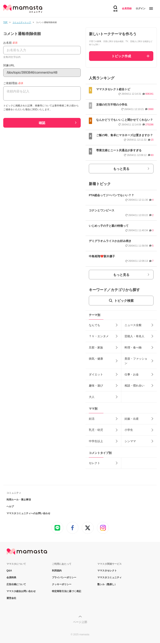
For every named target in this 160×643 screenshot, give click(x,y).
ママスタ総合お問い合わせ (21, 591)
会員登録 (127, 8)
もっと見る (121, 169)
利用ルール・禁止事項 (18, 499)
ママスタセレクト (107, 570)
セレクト (94, 463)
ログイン (140, 8)
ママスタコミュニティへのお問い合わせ (28, 513)
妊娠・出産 (132, 418)
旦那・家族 (96, 347)
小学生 (129, 429)
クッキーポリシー (61, 584)
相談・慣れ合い (134, 385)
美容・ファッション (136, 361)
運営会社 (11, 598)
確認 (42, 123)
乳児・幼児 (96, 429)
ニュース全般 (133, 325)
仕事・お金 (132, 374)
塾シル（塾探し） (107, 584)
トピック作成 (121, 56)
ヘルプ (10, 506)
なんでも (94, 325)
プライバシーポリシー (64, 577)
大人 (91, 396)
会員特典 (11, 577)
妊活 (91, 418)
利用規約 (57, 570)
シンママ (130, 441)
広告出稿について (16, 584)
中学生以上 (96, 441)
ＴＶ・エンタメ (99, 336)
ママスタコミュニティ (109, 577)
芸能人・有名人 (134, 336)
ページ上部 (80, 622)
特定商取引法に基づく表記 (66, 591)
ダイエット (96, 374)
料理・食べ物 (133, 347)
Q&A (9, 570)
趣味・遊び (96, 385)
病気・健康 (96, 358)
